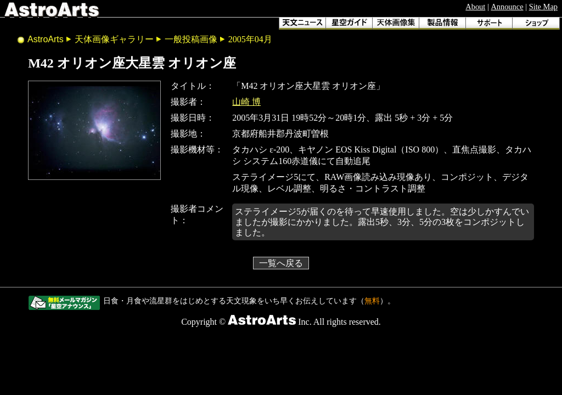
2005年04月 (250, 39)
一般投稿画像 (191, 39)
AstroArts (45, 39)
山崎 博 (246, 101)
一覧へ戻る (281, 263)
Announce (507, 6)
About (475, 6)
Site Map (543, 6)
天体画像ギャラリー (114, 39)
